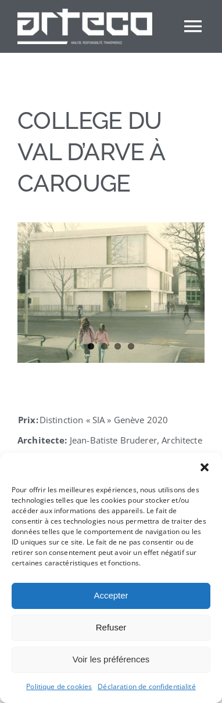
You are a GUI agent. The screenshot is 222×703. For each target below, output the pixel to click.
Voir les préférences (111, 659)
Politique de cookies (59, 686)
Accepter (111, 595)
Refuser (111, 627)
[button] (204, 467)
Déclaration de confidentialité (147, 686)
